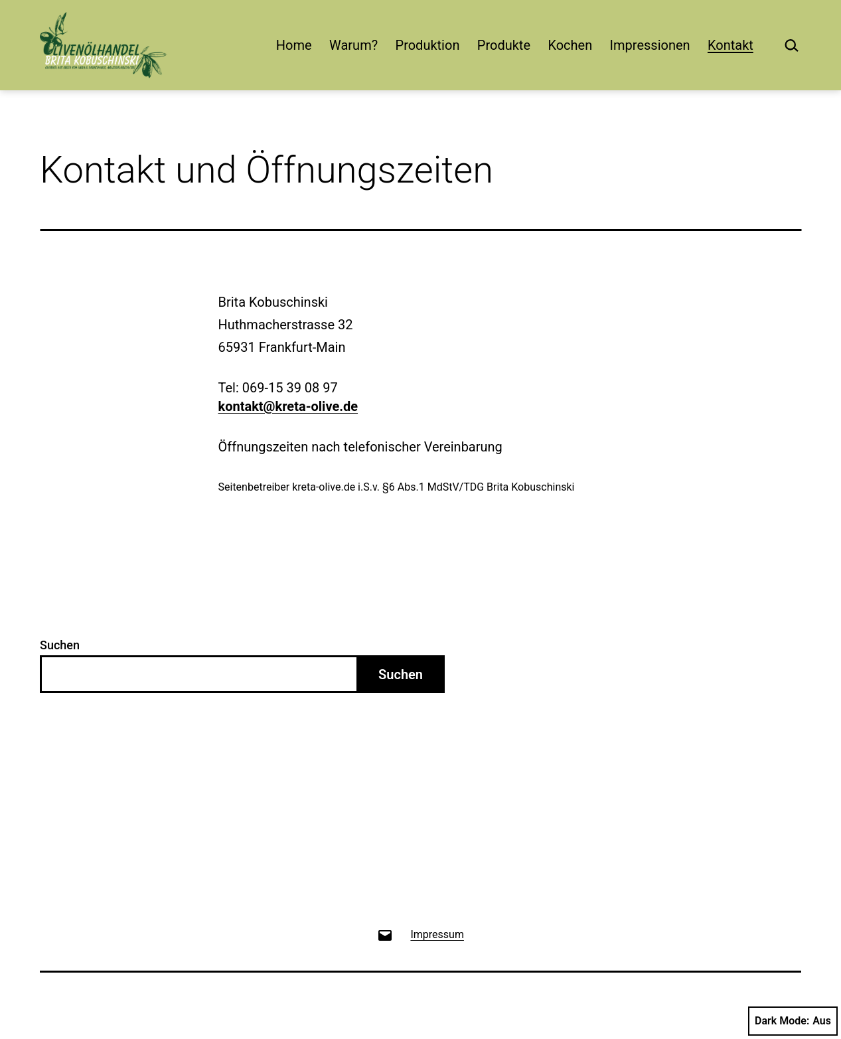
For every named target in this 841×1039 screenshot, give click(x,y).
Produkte (503, 45)
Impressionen (650, 45)
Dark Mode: (793, 1021)
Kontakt (730, 45)
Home (294, 45)
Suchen (60, 645)
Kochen (570, 45)
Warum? (353, 45)
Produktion (428, 45)
